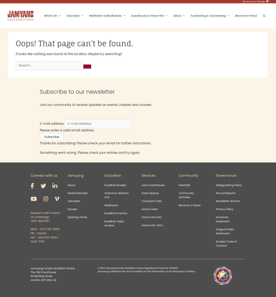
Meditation (112, 205)
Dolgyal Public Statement (225, 231)
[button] (52, 137)
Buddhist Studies (115, 185)
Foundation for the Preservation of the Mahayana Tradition (163, 271)
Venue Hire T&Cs (152, 225)
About (180, 16)
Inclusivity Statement (223, 219)
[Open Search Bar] (264, 16)
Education (76, 16)
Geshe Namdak (78, 193)
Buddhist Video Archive (114, 223)
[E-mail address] (98, 123)
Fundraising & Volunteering (211, 16)
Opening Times (77, 217)
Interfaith (184, 185)
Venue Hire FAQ (151, 217)
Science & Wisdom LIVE (117, 195)
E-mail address (52, 123)
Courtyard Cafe (152, 201)
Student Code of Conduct (226, 243)
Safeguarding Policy (229, 185)
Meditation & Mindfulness (108, 16)
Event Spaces (150, 193)
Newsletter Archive (228, 201)
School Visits (150, 209)
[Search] (87, 67)
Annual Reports (225, 193)
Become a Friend (246, 16)
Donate (72, 209)
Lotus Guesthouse (153, 185)
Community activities (186, 195)
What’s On (54, 16)
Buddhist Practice (116, 213)
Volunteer (74, 201)
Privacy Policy (225, 209)
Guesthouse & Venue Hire (151, 16)
